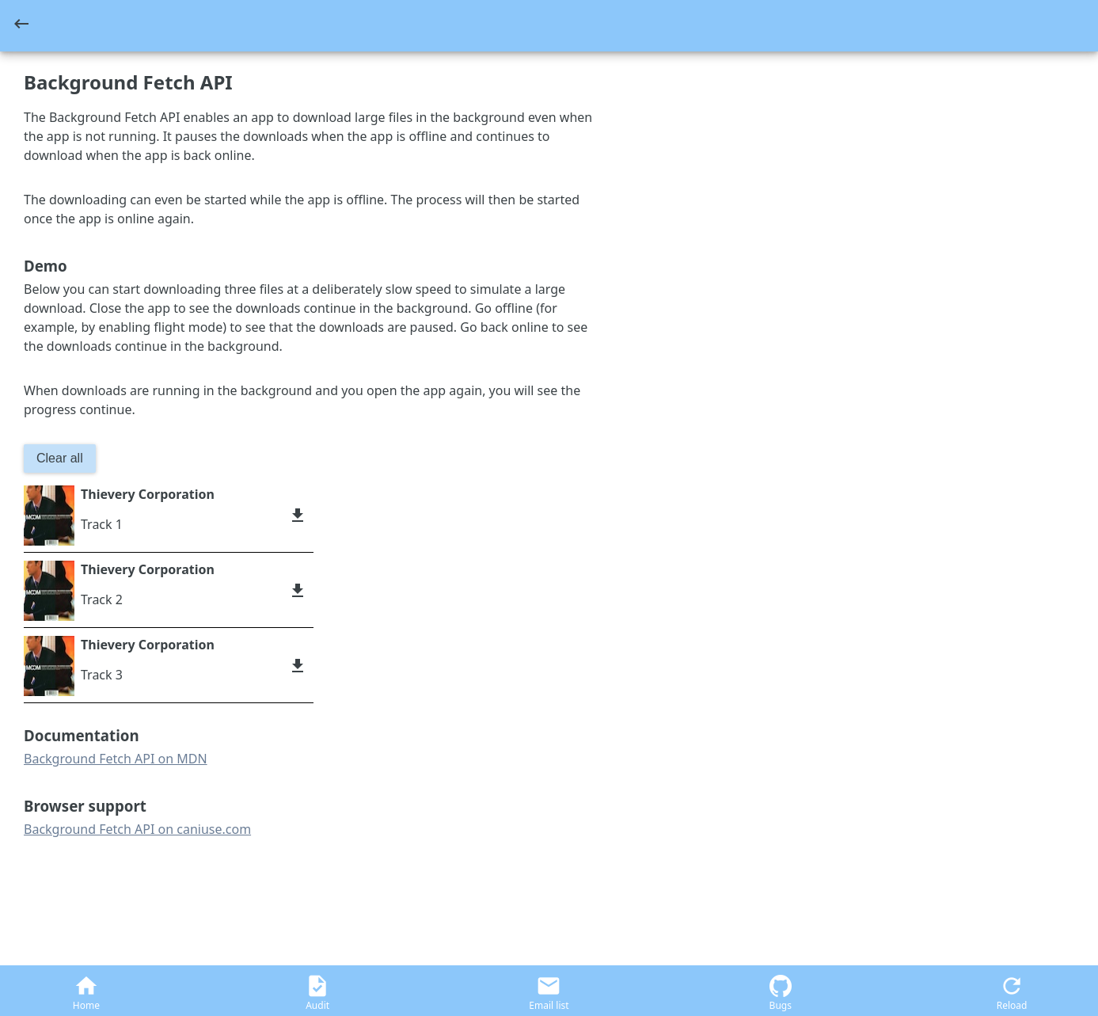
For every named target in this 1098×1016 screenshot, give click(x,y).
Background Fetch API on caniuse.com (137, 829)
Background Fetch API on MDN (115, 758)
